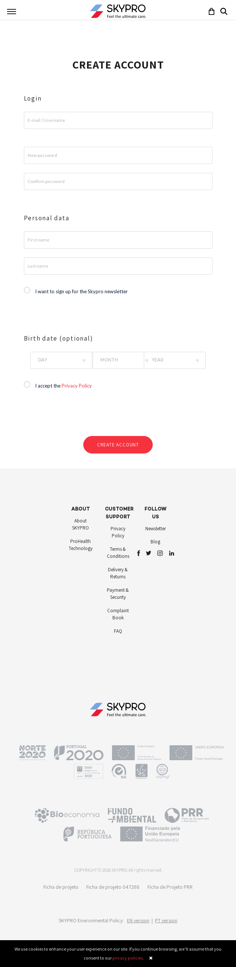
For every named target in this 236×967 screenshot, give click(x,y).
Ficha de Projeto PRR (170, 887)
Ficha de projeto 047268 (113, 887)
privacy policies (127, 958)
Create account (118, 445)
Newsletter (155, 528)
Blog (155, 541)
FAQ (118, 631)
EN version (138, 920)
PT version (166, 920)
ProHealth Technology (81, 545)
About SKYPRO (80, 524)
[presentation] (119, 415)
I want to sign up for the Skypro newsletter (81, 291)
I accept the (63, 386)
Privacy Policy (77, 386)
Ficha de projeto (60, 887)
